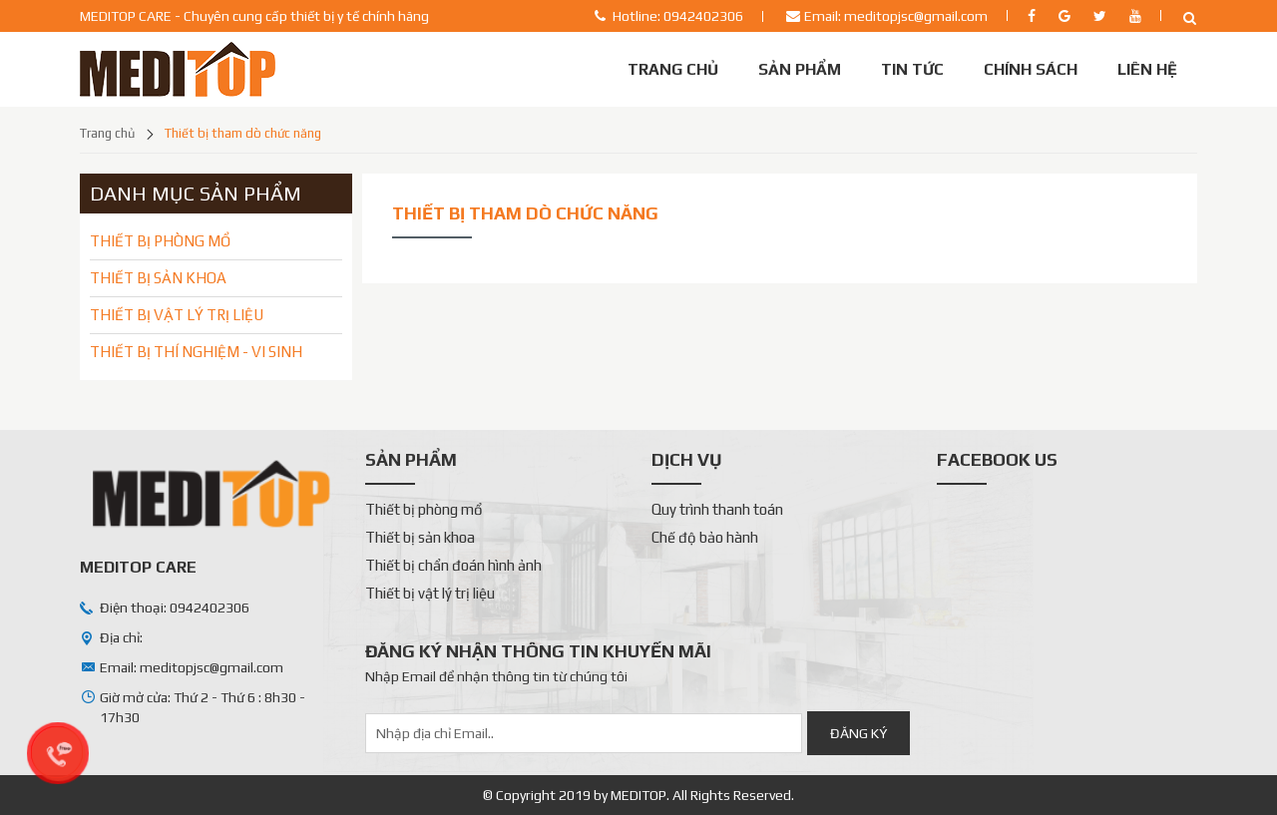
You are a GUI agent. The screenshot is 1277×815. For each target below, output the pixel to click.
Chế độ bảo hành (704, 537)
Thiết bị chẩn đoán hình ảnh (453, 565)
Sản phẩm (799, 69)
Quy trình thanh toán (717, 509)
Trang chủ (673, 69)
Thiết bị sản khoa (420, 537)
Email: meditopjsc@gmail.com (896, 16)
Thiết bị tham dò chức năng (243, 133)
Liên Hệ (1147, 69)
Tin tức (912, 69)
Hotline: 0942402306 (678, 16)
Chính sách (1030, 69)
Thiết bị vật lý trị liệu (430, 593)
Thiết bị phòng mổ (424, 509)
